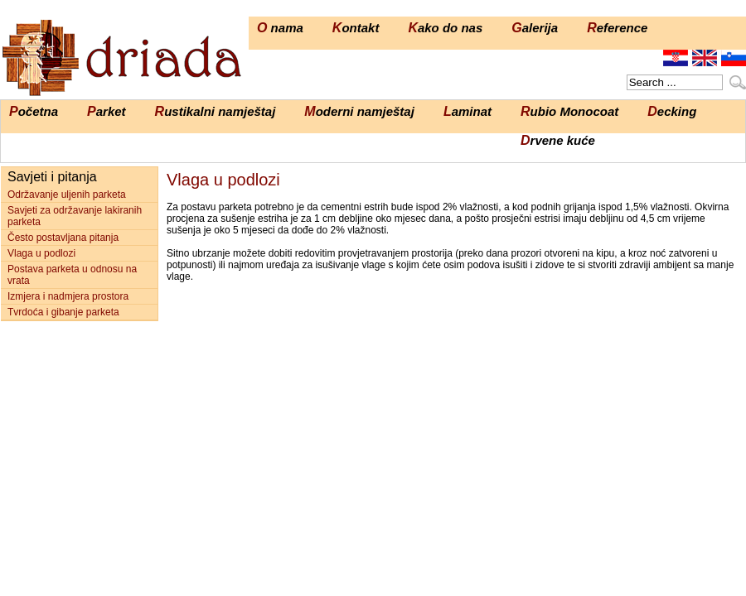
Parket (106, 111)
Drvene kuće (558, 140)
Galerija (534, 28)
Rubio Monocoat (569, 111)
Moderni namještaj (359, 111)
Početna (33, 111)
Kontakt (356, 28)
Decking (671, 111)
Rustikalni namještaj (215, 111)
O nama (280, 28)
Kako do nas (445, 28)
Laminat (467, 111)
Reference (617, 28)
